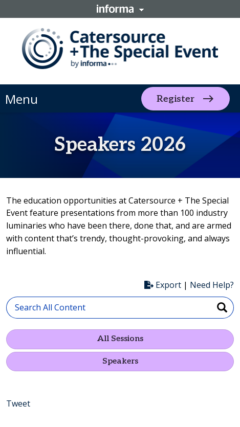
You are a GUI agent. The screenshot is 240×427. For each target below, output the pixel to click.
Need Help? (212, 284)
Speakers (120, 361)
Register (175, 98)
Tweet (18, 403)
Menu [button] (21, 99)
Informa (120, 9)
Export (162, 284)
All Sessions (120, 339)
